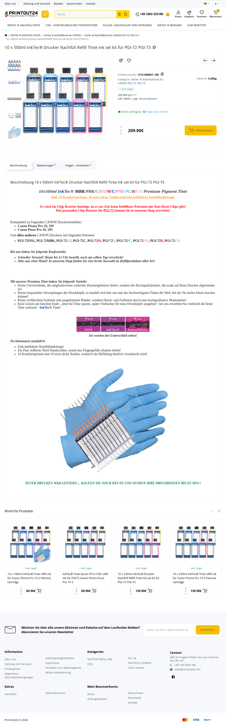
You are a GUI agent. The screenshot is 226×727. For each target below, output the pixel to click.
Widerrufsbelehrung (58, 672)
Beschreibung (18, 165)
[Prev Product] (205, 60)
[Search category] (119, 14)
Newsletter (135, 698)
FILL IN (132, 658)
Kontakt (90, 3)
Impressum (53, 663)
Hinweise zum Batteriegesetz (63, 667)
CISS (90, 664)
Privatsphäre (12, 669)
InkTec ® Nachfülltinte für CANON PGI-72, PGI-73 (140, 81)
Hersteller (11, 694)
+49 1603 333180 (149, 14)
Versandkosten (148, 98)
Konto (91, 694)
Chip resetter (136, 667)
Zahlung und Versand (36, 3)
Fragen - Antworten (78, 165)
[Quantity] (121, 130)
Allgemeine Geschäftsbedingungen (19, 675)
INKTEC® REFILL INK (99, 659)
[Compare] (121, 60)
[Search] (125, 14)
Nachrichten (74, 3)
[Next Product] (213, 60)
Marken (58, 3)
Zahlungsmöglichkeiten (60, 658)
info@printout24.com (185, 669)
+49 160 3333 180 (183, 665)
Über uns (10, 3)
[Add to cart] (39, 591)
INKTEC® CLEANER (139, 663)
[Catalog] (45, 14)
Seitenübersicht (55, 693)
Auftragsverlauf (97, 699)
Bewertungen (46, 165)
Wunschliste (135, 693)
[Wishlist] (129, 60)
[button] (211, 511)
